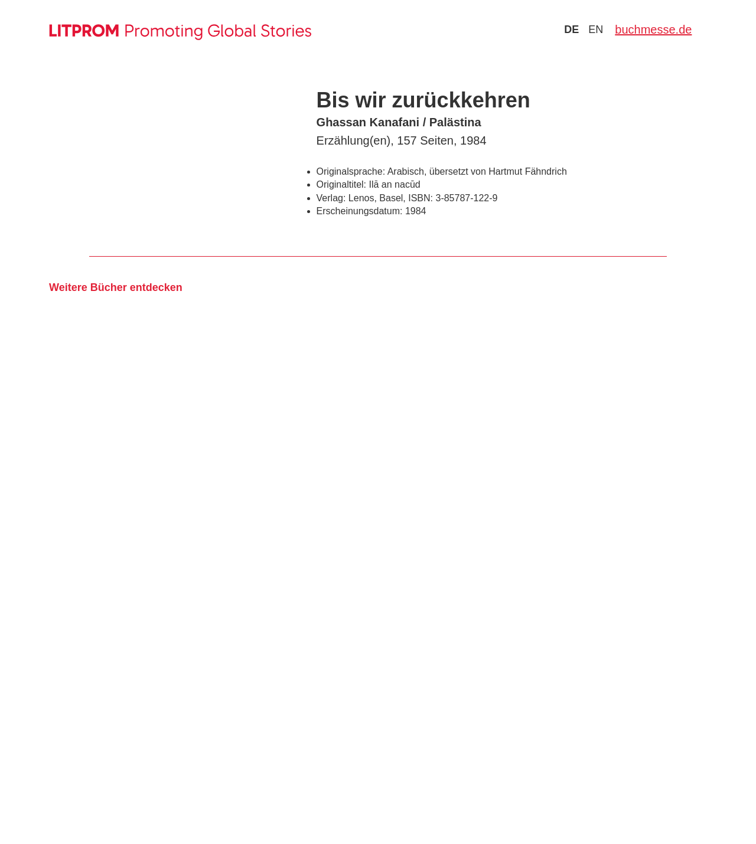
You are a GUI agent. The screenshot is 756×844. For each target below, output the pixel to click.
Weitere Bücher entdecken (116, 287)
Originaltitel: (341, 184)
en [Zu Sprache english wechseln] (595, 29)
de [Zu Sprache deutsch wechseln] (571, 29)
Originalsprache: (351, 171)
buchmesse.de (653, 29)
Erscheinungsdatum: (360, 211)
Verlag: (331, 198)
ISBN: (420, 198)
